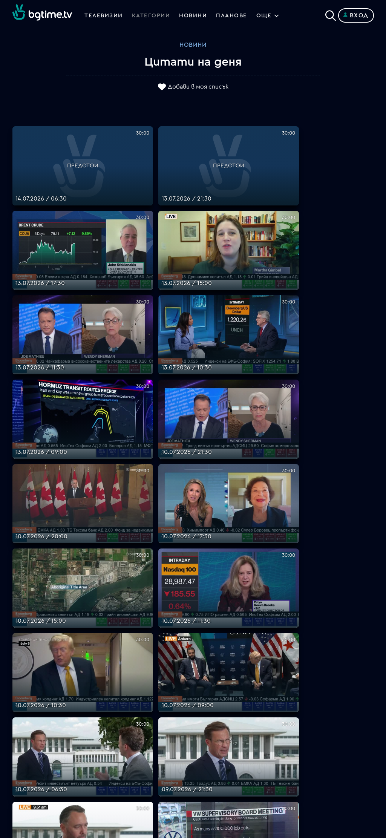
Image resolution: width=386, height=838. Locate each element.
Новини (195, 15)
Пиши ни (205, 775)
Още (268, 15)
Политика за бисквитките (232, 766)
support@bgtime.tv (130, 784)
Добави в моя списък (198, 87)
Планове (205, 712)
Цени (200, 730)
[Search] (330, 14)
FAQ (199, 703)
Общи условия (214, 739)
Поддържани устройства (231, 721)
